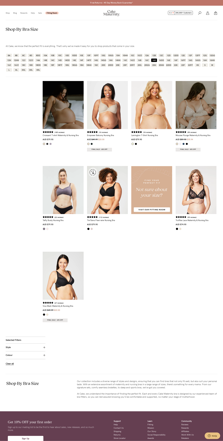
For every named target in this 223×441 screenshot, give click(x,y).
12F (190, 55)
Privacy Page (96, 434)
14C (52, 60)
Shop (8, 13)
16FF (183, 60)
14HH (117, 60)
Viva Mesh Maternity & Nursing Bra (64, 306)
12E (183, 55)
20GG (146, 65)
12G (205, 55)
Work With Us (187, 403)
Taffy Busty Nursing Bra (59, 220)
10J (132, 55)
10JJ (139, 55)
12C (161, 55)
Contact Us (119, 396)
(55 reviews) (193, 132)
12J (23, 60)
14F (81, 60)
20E (118, 65)
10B (52, 55)
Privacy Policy (137, 428)
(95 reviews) (193, 217)
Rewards (23, 13)
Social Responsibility (156, 403)
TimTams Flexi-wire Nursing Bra (106, 220)
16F (176, 60)
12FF (197, 55)
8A (9, 55)
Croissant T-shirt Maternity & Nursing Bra (67, 135)
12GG (212, 55)
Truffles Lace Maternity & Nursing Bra (193, 220)
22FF (190, 65)
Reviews (184, 393)
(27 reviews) (65, 303)
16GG (197, 60)
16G (190, 60)
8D (31, 55)
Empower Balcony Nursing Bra (105, 135)
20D (103, 65)
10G (103, 55)
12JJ (31, 60)
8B (16, 55)
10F (89, 55)
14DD (67, 60)
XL (16, 70)
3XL (31, 70)
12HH (16, 60)
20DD (110, 65)
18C (23, 65)
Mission (150, 396)
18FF (59, 65)
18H (81, 65)
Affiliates (185, 400)
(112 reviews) (109, 217)
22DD (168, 65)
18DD (38, 65)
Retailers (185, 406)
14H (110, 60)
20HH (161, 65)
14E (74, 60)
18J (96, 65)
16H (205, 60)
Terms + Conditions (121, 428)
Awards (150, 406)
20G (140, 65)
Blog (15, 13)
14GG (103, 60)
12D (169, 55)
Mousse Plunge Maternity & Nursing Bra (194, 135)
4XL (38, 70)
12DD (175, 55)
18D (31, 65)
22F (183, 65)
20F (125, 65)
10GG (110, 55)
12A (147, 55)
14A (38, 60)
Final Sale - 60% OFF (104, 149)
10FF (96, 55)
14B (45, 60)
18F (52, 65)
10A (45, 55)
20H (154, 65)
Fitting (150, 393)
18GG (74, 65)
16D (154, 60)
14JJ (132, 60)
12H (9, 60)
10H (118, 55)
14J (125, 60)
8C (23, 55)
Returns (117, 403)
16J (9, 65)
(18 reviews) (150, 132)
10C (60, 55)
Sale (40, 13)
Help (33, 13)
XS (197, 65)
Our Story (151, 400)
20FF (132, 65)
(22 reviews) (65, 217)
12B (154, 55)
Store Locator (120, 406)
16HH (212, 60)
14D (60, 60)
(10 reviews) (108, 132)
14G (96, 60)
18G (67, 65)
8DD (38, 55)
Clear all (10, 108)
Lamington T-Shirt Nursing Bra (148, 135)
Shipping (117, 400)
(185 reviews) (66, 132)
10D (67, 55)
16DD (161, 60)
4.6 (180, 13)
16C (147, 60)
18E (45, 65)
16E (168, 60)
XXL (23, 70)
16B (139, 60)
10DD (74, 55)
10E (81, 55)
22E (176, 65)
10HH (125, 55)
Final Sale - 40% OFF (190, 149)
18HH (88, 65)
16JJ (16, 65)
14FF (88, 60)
